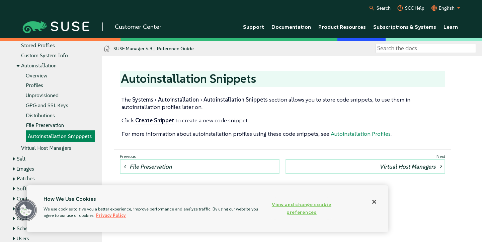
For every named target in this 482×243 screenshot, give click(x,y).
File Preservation (45, 125)
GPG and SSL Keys (47, 105)
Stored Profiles (38, 46)
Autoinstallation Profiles (361, 133)
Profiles (34, 85)
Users (23, 238)
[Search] (426, 48)
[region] (207, 208)
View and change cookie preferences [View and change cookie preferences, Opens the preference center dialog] (301, 208)
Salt (21, 159)
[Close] (374, 201)
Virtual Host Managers (46, 148)
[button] (25, 210)
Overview (36, 75)
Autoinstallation (39, 65)
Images (25, 169)
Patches (26, 179)
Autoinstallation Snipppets (60, 136)
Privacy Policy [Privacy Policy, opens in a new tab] (111, 215)
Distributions (40, 115)
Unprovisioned (42, 95)
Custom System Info (44, 56)
